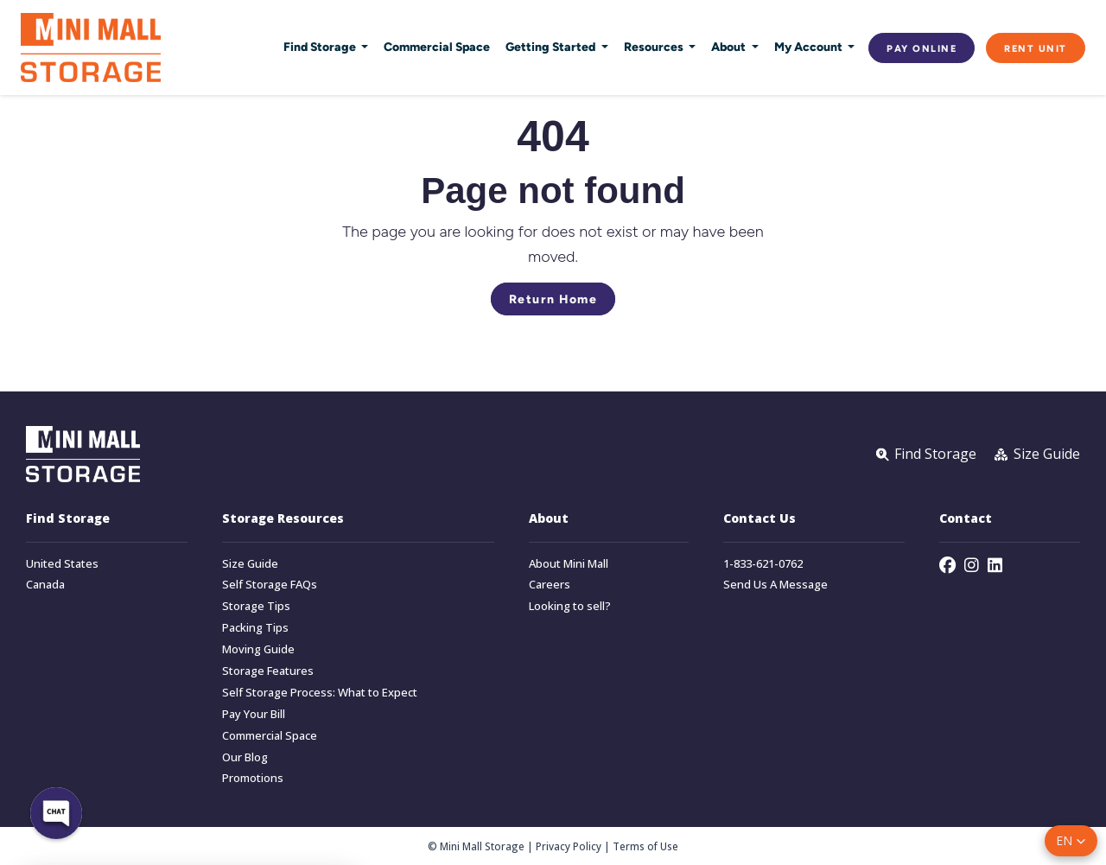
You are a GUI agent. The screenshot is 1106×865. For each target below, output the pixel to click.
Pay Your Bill (253, 714)
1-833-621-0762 (763, 564)
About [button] (729, 47)
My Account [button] (809, 47)
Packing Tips (255, 627)
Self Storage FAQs (269, 584)
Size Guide (250, 564)
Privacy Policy (568, 846)
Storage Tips (256, 606)
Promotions (252, 778)
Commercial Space (437, 47)
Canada (45, 584)
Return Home (553, 299)
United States (62, 564)
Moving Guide (258, 649)
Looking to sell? (570, 606)
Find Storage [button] (321, 47)
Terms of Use (645, 846)
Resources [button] (655, 47)
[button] (1071, 841)
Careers (549, 584)
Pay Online (922, 48)
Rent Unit (1035, 48)
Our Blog (245, 757)
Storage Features (268, 671)
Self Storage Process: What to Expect (319, 692)
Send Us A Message (775, 584)
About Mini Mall (568, 564)
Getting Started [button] (551, 47)
